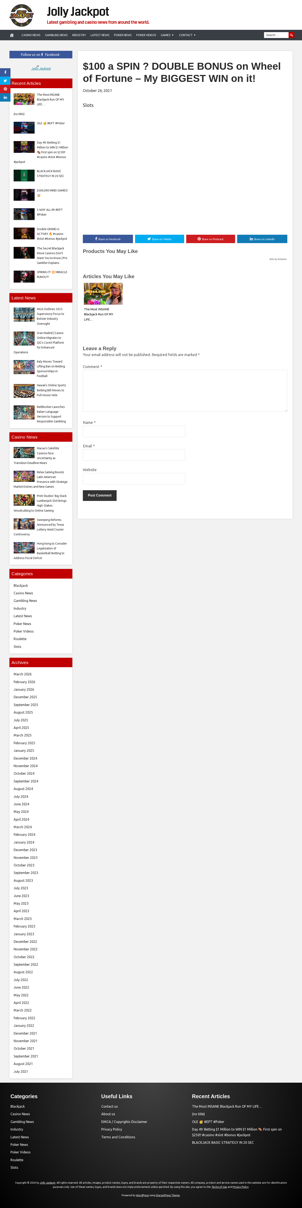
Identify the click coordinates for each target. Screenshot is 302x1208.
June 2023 (21, 896)
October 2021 (24, 1048)
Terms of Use (219, 1187)
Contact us (109, 1106)
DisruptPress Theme (168, 1195)
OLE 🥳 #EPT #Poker (208, 1122)
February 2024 (24, 834)
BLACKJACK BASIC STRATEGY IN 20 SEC (223, 1142)
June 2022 (21, 987)
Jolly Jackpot (78, 12)
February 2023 (24, 926)
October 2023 (24, 865)
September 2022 (26, 964)
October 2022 (24, 957)
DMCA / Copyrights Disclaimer (124, 1122)
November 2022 (26, 949)
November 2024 (26, 766)
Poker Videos (146, 35)
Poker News (123, 35)
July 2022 (21, 980)
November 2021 (26, 1041)
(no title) (198, 1114)
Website (90, 470)
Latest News (100, 35)
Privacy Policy (111, 1129)
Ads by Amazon (278, 259)
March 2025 (23, 735)
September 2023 (26, 873)
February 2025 (24, 743)
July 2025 (21, 720)
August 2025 (23, 712)
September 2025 (26, 705)
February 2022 (24, 1018)
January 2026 (24, 689)
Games (166, 35)
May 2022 (21, 995)
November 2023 (26, 857)
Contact (186, 35)
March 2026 (23, 674)
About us (108, 1114)
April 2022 (21, 1003)
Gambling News (56, 35)
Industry (79, 35)
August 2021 (23, 1064)
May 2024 (21, 812)
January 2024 (24, 842)
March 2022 (23, 1010)
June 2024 (21, 804)
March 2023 (23, 919)
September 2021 (26, 1056)
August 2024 (23, 789)
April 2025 (21, 728)
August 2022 (23, 972)
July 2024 (21, 796)
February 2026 (24, 682)
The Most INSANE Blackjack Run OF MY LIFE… (98, 314)
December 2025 (25, 697)
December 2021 (25, 1033)
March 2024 (23, 827)
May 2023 (21, 903)
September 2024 (26, 781)
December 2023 (25, 850)
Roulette (20, 639)
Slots (88, 105)
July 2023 (21, 888)
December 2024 (25, 758)
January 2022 (24, 1025)
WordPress (142, 1195)
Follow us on (40, 54)
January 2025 (24, 750)
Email (89, 446)
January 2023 (24, 934)
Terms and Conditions (118, 1137)
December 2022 (25, 941)
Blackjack (21, 585)
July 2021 (21, 1071)
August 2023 (23, 880)
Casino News (31, 35)
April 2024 (21, 819)
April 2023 (21, 911)
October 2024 (24, 773)
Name (89, 422)
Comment (92, 366)
